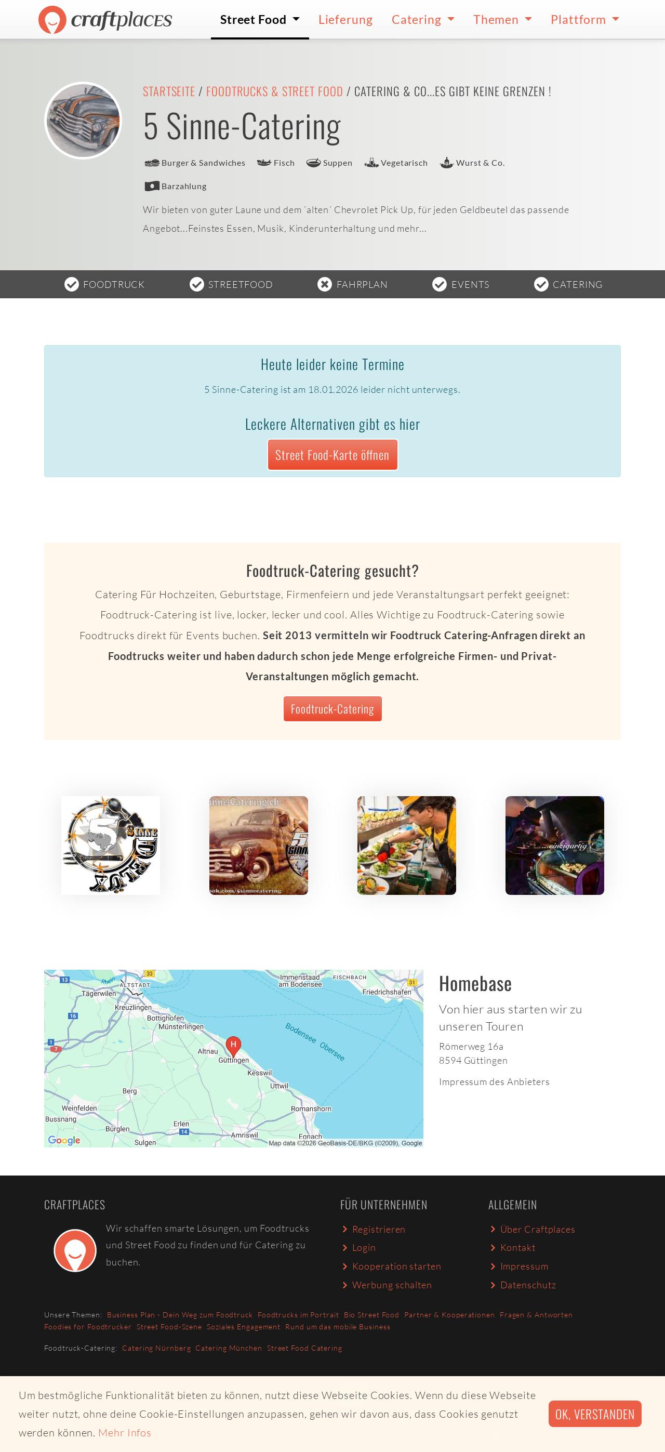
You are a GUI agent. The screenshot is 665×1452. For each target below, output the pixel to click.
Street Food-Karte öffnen (332, 454)
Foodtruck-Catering (332, 708)
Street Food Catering (304, 1347)
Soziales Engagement (244, 1326)
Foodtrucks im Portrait (298, 1314)
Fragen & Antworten (536, 1314)
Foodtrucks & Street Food (274, 91)
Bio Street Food (372, 1314)
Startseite (169, 91)
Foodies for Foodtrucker (88, 1326)
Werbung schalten (386, 1284)
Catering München (228, 1347)
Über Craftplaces (532, 1229)
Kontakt (512, 1247)
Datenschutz (522, 1284)
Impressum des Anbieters (494, 1081)
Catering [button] (418, 19)
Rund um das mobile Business (337, 1326)
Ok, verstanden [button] (595, 1414)
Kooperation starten (391, 1266)
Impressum (518, 1266)
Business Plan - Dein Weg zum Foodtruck (180, 1314)
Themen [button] (497, 19)
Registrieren (373, 1229)
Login (358, 1247)
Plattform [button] (580, 19)
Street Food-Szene (169, 1326)
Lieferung (345, 19)
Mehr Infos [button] (125, 1432)
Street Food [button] (254, 19)
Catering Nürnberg (156, 1347)
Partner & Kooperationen (449, 1314)
